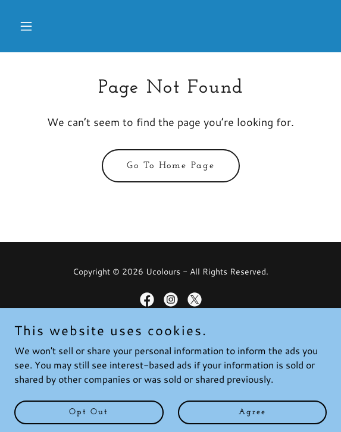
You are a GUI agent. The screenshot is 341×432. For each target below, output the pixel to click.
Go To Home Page (171, 166)
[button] (37, 26)
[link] (147, 299)
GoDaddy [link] (194, 341)
